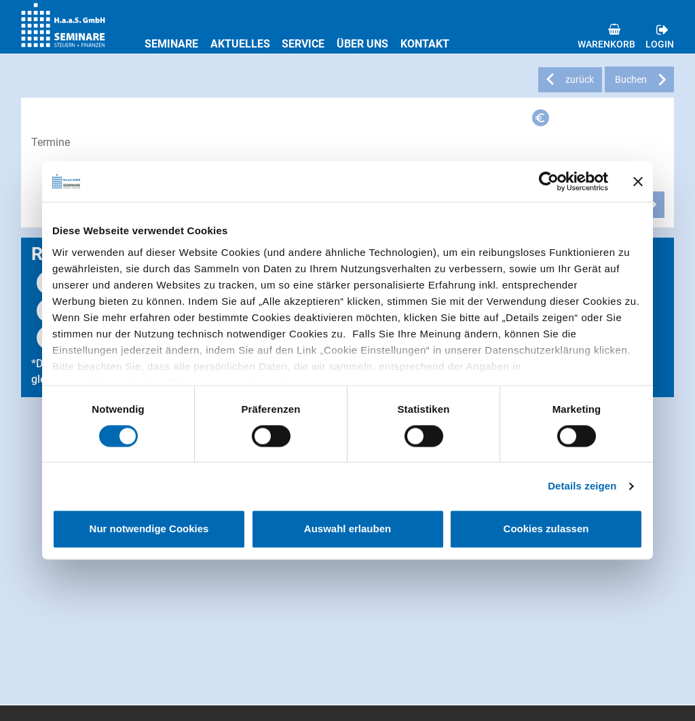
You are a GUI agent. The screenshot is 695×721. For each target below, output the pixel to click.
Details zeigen (582, 486)
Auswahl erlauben (347, 529)
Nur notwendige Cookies (149, 529)
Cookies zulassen (546, 529)
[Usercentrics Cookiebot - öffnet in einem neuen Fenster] (548, 181)
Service (303, 43)
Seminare (171, 43)
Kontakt (424, 43)
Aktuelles (240, 43)
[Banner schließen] (638, 181)
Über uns (362, 43)
